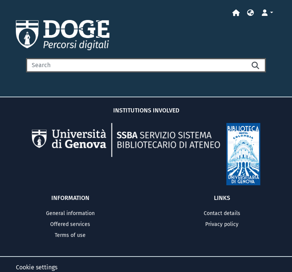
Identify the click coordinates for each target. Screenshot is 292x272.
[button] (250, 13)
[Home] (236, 13)
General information (70, 213)
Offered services (70, 224)
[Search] (136, 65)
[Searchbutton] (256, 65)
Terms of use (70, 235)
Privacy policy (221, 224)
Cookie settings (36, 267)
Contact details (222, 213)
